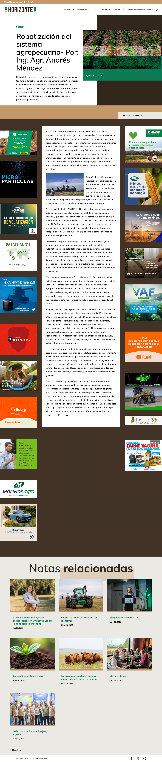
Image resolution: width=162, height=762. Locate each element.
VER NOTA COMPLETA (132, 115)
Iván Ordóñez (105, 10)
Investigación (82, 10)
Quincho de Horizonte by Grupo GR (140, 10)
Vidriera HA (117, 10)
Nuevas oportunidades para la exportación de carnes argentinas (80, 677)
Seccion (20, 26)
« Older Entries (16, 750)
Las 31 (95, 10)
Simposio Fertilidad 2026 (124, 617)
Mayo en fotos (118, 675)
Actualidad (67, 10)
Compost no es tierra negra (28, 675)
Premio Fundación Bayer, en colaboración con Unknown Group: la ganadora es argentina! (32, 620)
